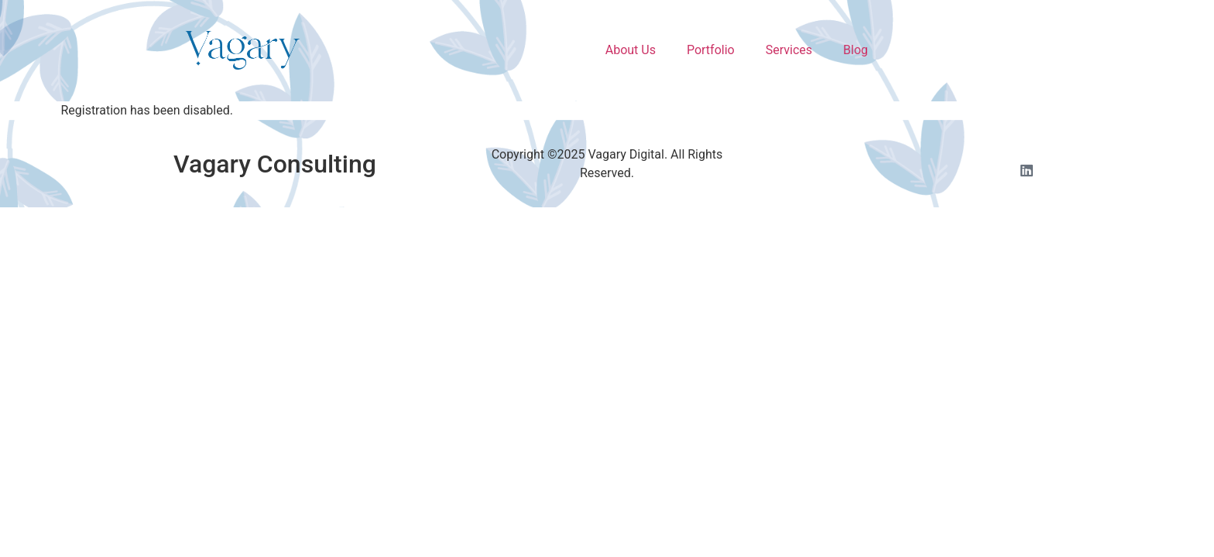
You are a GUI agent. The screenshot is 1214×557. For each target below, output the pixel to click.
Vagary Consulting (274, 164)
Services (789, 50)
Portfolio (711, 50)
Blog (855, 50)
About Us (630, 50)
